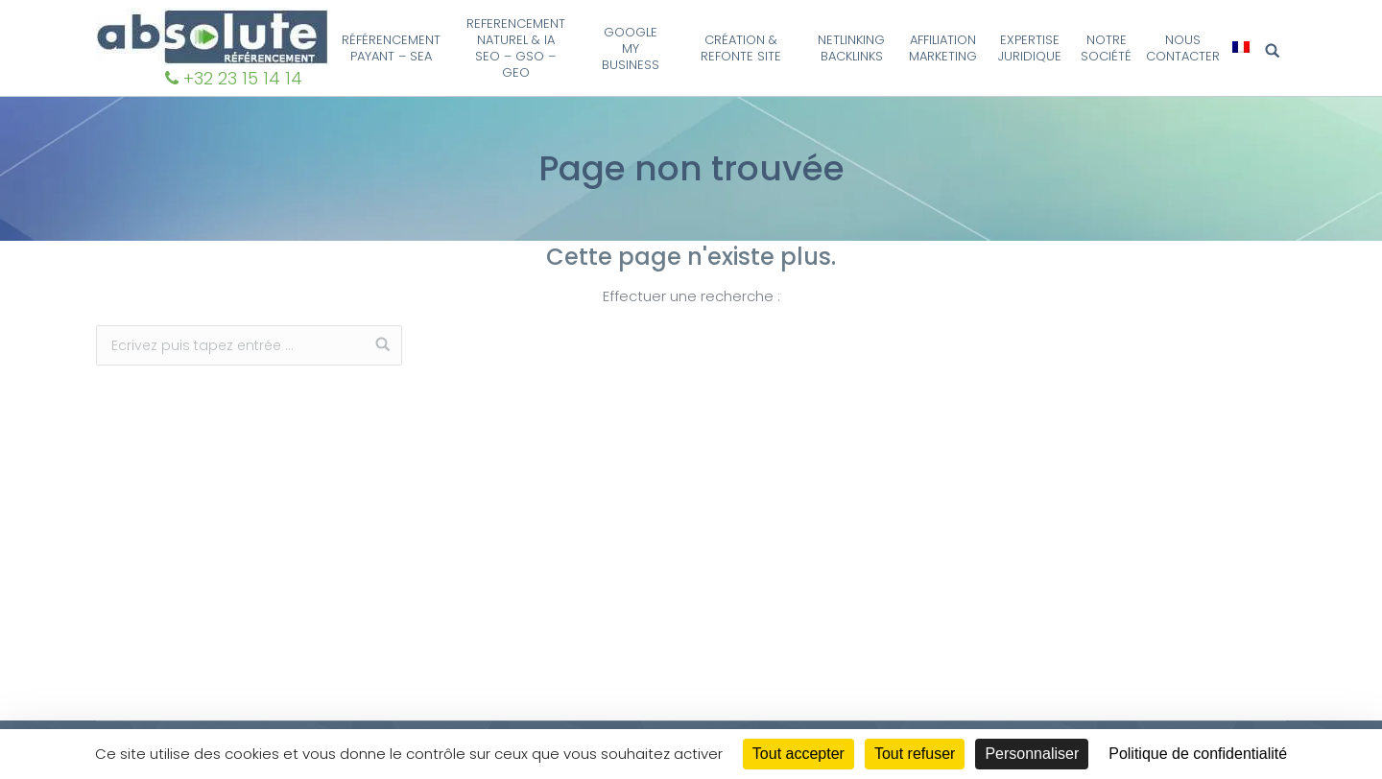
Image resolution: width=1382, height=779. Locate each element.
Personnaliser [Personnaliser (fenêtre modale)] (1032, 753)
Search (1275, 51)
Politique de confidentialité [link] (1197, 753)
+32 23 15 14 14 (242, 78)
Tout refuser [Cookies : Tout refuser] (914, 753)
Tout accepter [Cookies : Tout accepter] (798, 753)
